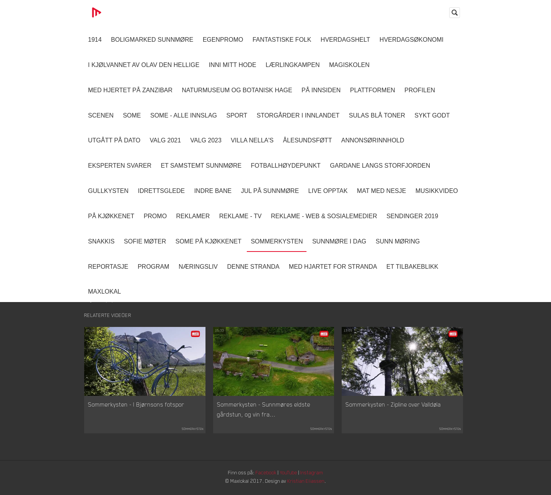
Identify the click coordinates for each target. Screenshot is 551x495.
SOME (132, 115)
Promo (154, 216)
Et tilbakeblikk (412, 266)
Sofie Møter (145, 241)
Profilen (419, 90)
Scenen (101, 115)
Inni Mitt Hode (232, 65)
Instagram (314, 473)
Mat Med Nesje (381, 191)
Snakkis (101, 241)
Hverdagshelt (345, 39)
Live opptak (328, 191)
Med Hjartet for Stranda (333, 266)
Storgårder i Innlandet (298, 115)
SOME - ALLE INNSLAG (183, 115)
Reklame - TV (240, 216)
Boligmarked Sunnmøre (152, 39)
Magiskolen (349, 65)
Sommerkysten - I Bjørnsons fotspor (136, 406)
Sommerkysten (277, 241)
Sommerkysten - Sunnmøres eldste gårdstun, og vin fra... (263, 411)
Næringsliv (198, 266)
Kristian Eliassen (308, 482)
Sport (236, 115)
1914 (95, 39)
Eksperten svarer (120, 165)
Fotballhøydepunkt (286, 165)
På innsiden (321, 90)
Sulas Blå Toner (377, 115)
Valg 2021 (165, 140)
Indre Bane (212, 191)
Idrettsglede (161, 191)
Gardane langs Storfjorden (380, 165)
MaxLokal (104, 291)
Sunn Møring (398, 241)
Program (154, 266)
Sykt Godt (432, 115)
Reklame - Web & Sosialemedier (324, 216)
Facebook (266, 473)
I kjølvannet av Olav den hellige (143, 65)
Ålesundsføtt (307, 140)
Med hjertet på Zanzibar (130, 90)
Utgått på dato (114, 140)
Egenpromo (223, 39)
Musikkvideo (437, 191)
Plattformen (372, 90)
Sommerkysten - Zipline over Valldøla (393, 406)
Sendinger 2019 (412, 216)
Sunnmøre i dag (339, 241)
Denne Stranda (253, 266)
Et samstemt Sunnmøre (201, 165)
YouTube (289, 473)
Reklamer (193, 216)
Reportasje (108, 266)
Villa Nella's (252, 140)
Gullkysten (108, 191)
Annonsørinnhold (372, 140)
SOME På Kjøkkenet (208, 241)
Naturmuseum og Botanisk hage (237, 90)
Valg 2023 (206, 140)
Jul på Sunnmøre (270, 191)
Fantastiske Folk (282, 39)
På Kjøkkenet (111, 216)
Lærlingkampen (293, 65)
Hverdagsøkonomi (411, 39)
